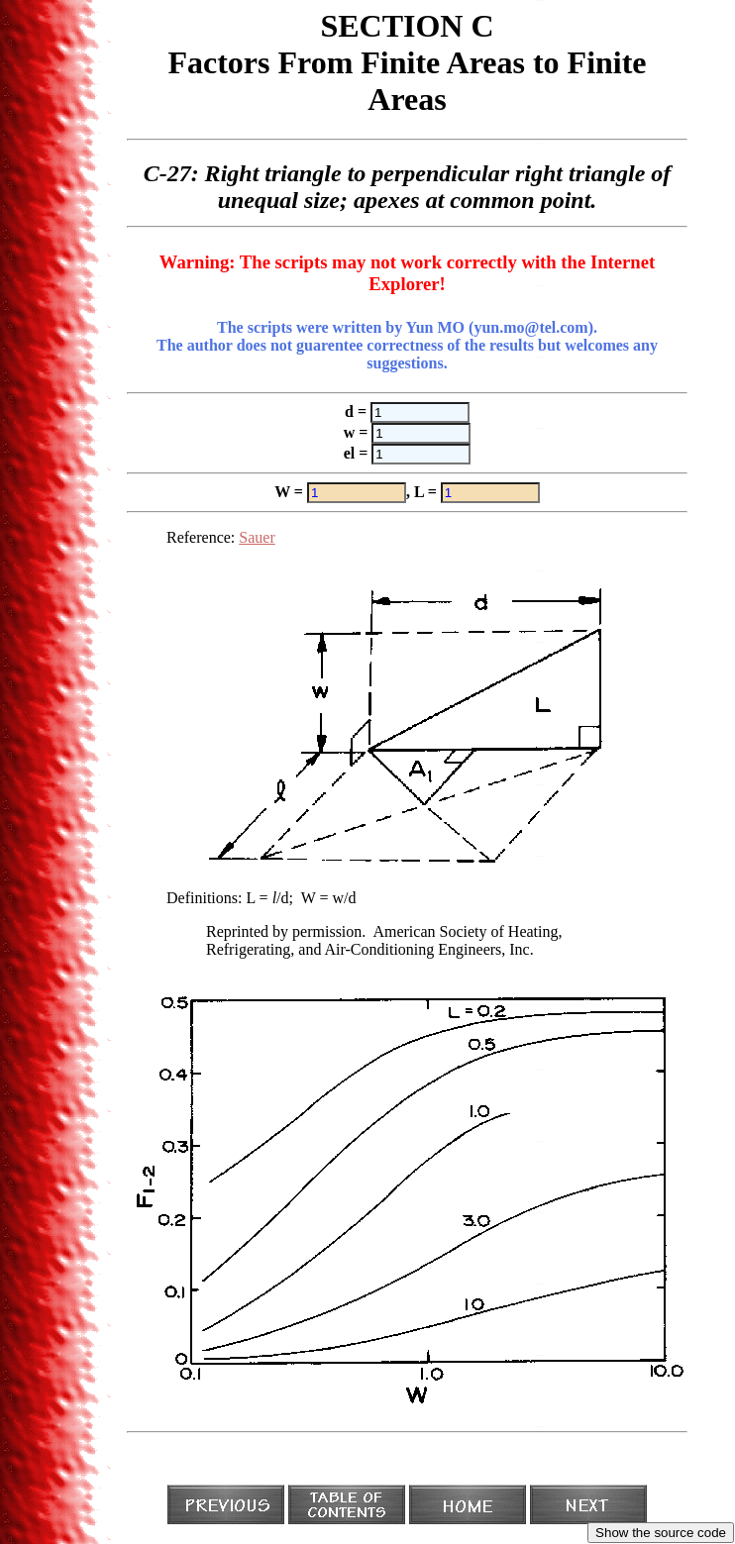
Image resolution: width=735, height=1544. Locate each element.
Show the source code (660, 1532)
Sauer (256, 537)
